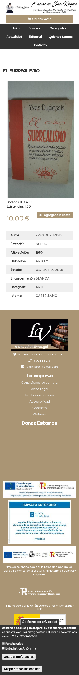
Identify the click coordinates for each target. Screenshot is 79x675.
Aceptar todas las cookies (22, 669)
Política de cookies (39, 395)
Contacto (39, 45)
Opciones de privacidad (39, 622)
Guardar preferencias (19, 656)
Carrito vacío (40, 19)
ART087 (42, 261)
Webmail (39, 414)
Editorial (35, 37)
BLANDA (43, 278)
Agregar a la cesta (54, 215)
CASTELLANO (46, 296)
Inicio (17, 28)
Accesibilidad (39, 401)
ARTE (40, 287)
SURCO (41, 244)
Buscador (35, 28)
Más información (24, 636)
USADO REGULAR (49, 270)
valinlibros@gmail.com (42, 367)
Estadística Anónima (20, 648)
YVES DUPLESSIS (49, 235)
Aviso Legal (39, 389)
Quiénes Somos (61, 37)
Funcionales (14, 644)
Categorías (58, 28)
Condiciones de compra (39, 383)
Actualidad (14, 37)
